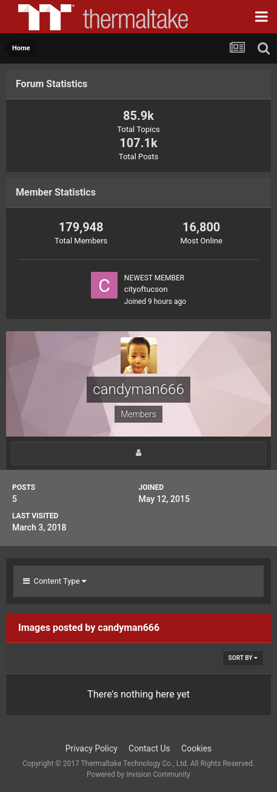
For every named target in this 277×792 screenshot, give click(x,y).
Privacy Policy (91, 748)
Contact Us (149, 748)
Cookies (196, 748)
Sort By (243, 658)
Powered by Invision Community (138, 774)
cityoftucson (146, 289)
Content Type (54, 581)
